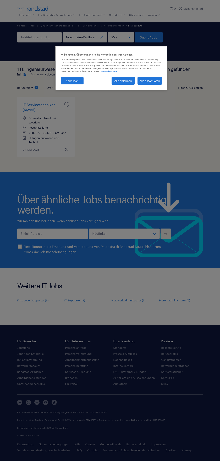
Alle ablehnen (123, 80)
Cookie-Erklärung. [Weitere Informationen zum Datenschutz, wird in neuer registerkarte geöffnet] (109, 71)
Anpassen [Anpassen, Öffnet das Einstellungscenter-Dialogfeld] (72, 80)
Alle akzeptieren (149, 80)
